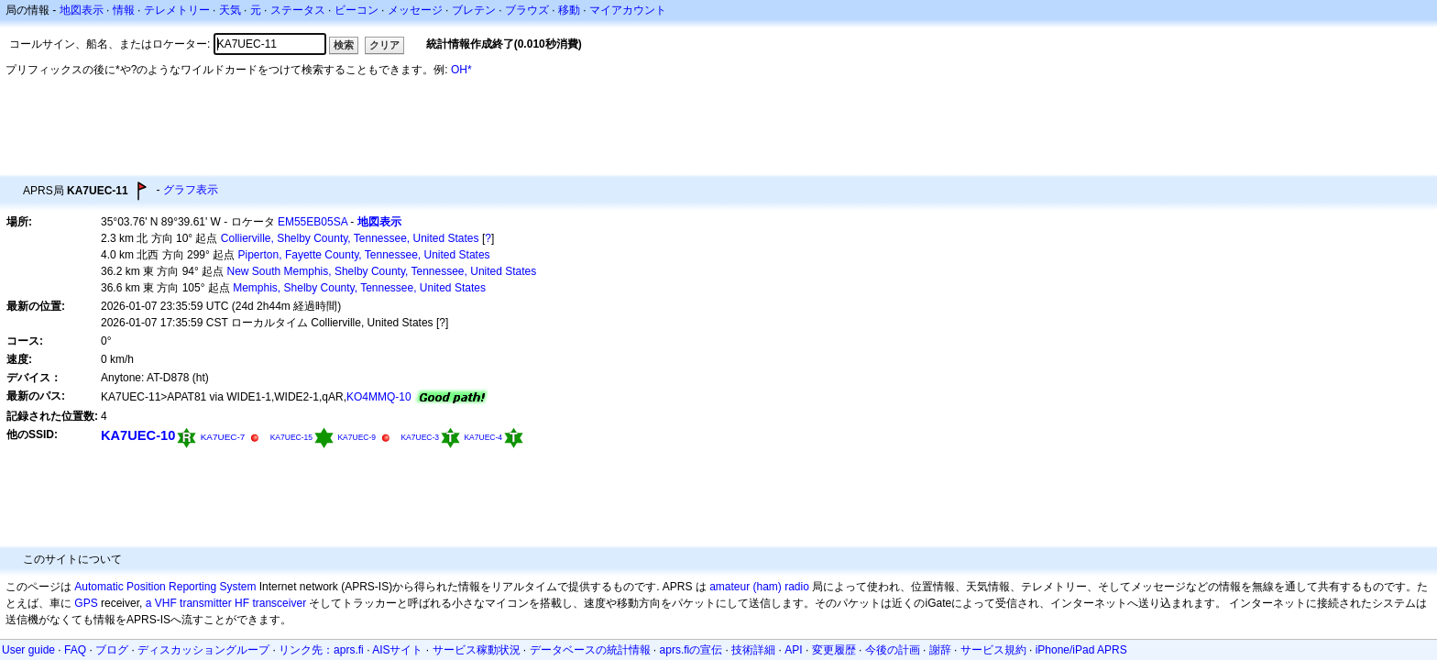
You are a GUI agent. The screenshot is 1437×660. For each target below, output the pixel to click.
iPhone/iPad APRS (1081, 650)
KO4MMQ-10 (378, 396)
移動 (569, 10)
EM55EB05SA (312, 221)
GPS (85, 603)
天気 (230, 10)
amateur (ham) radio (759, 586)
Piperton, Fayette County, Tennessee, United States (364, 254)
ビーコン (356, 10)
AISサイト (397, 650)
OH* (461, 69)
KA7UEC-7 (223, 437)
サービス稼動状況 (477, 650)
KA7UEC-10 (138, 435)
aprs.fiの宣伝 (691, 650)
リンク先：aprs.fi (321, 650)
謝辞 (940, 650)
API (793, 650)
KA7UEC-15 (291, 437)
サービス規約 (993, 650)
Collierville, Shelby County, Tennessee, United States (350, 238)
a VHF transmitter (189, 603)
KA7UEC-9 (356, 437)
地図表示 (82, 10)
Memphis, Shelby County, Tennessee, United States (359, 287)
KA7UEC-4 (483, 437)
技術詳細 (753, 650)
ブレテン (474, 10)
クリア (384, 44)
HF (242, 603)
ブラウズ (527, 10)
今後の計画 (892, 650)
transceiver (279, 603)
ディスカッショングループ (203, 650)
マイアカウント (627, 10)
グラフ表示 (190, 189)
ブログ (111, 650)
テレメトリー (177, 10)
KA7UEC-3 (419, 437)
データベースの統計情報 (590, 650)
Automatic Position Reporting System (165, 586)
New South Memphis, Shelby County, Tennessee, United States (382, 271)
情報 (124, 10)
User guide (28, 650)
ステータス (297, 10)
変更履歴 (834, 650)
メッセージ (415, 10)
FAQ (75, 650)
